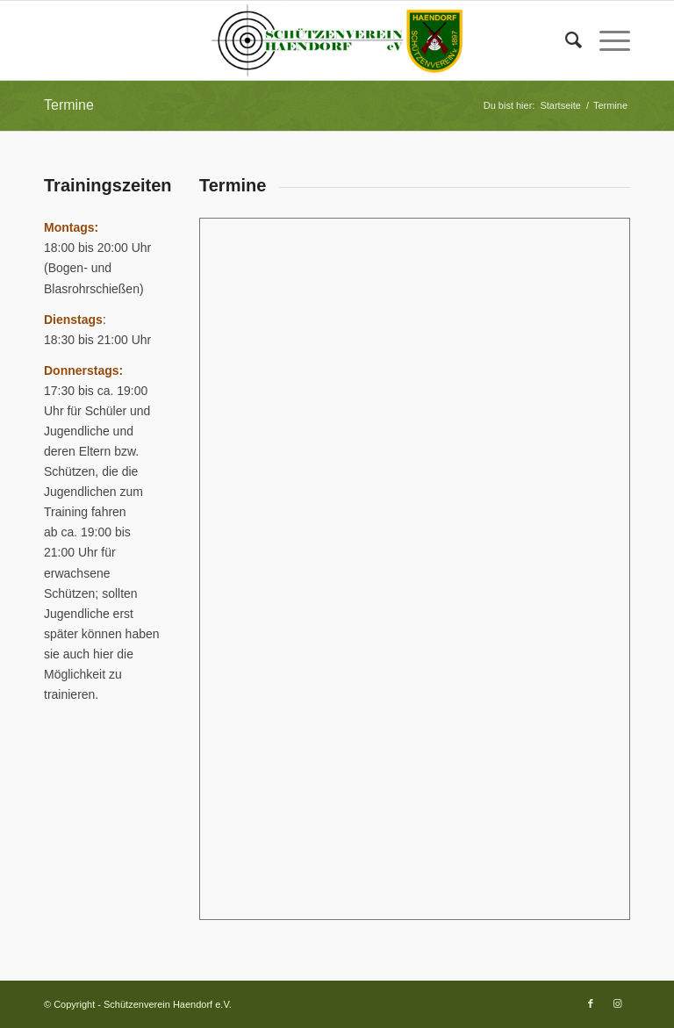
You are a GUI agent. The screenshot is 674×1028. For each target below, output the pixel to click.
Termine (69, 104)
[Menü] (606, 40)
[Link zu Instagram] (617, 1003)
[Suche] (565, 40)
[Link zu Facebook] (590, 1003)
